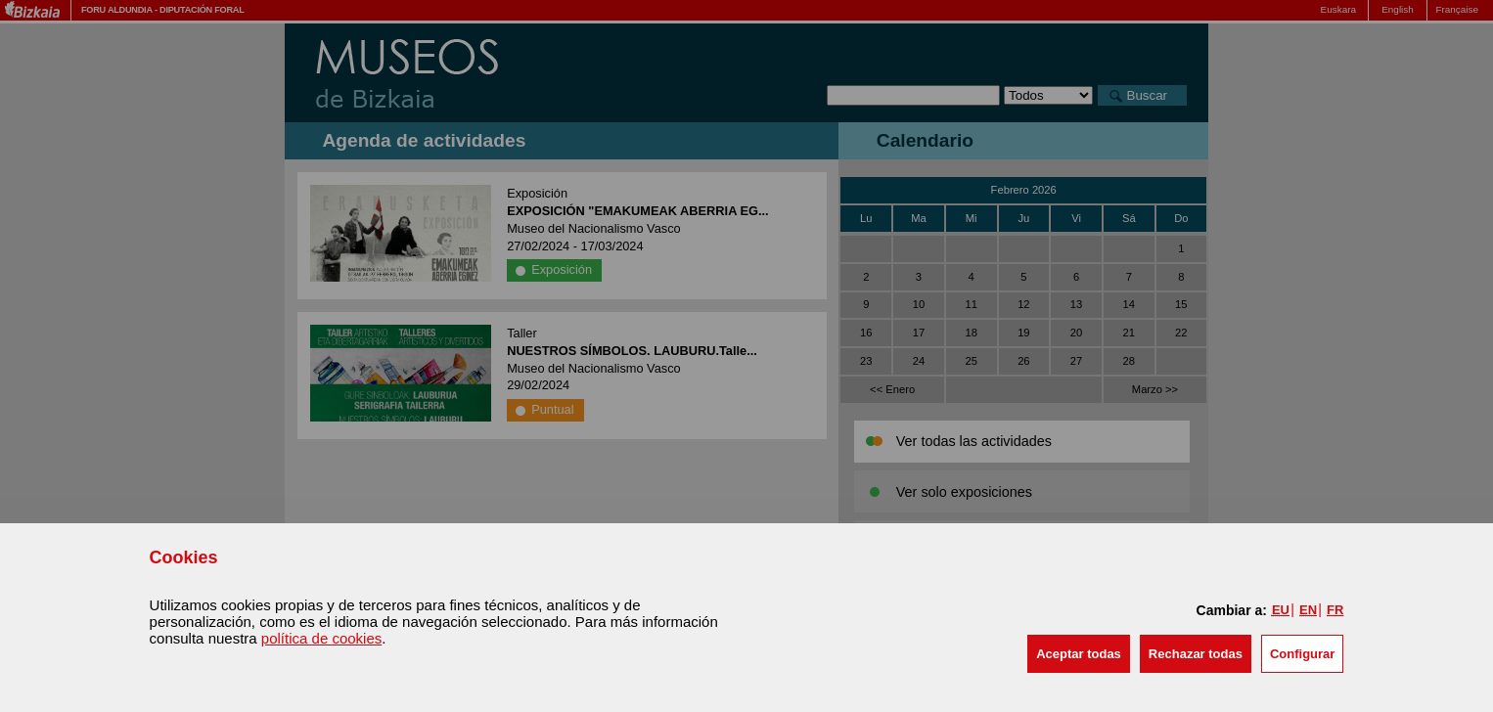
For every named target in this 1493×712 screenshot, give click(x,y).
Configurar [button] (1302, 653)
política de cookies (321, 638)
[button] (1078, 654)
